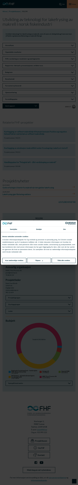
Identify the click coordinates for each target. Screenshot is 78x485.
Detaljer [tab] (39, 229)
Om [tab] (64, 229)
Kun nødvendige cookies (14, 260)
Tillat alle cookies (63, 260)
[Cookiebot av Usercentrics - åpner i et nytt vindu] (67, 223)
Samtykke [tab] (13, 229)
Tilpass (39, 260)
